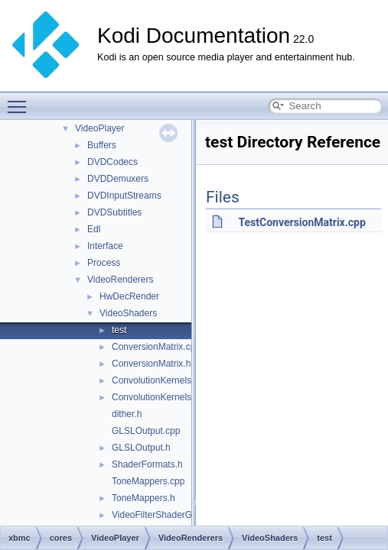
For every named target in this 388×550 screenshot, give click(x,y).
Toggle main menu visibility (21, 100)
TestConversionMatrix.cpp (301, 222)
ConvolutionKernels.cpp (160, 380)
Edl (93, 229)
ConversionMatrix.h (151, 363)
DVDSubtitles (114, 212)
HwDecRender (129, 296)
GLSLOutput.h (141, 447)
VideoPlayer (100, 128)
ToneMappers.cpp (148, 481)
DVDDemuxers (117, 178)
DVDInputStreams (124, 195)
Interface (105, 246)
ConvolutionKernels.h (155, 397)
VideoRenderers (120, 279)
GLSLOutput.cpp (146, 430)
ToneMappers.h (143, 498)
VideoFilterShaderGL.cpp (163, 515)
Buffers (101, 145)
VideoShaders (128, 313)
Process (103, 262)
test (119, 330)
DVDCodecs (112, 162)
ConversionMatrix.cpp (156, 346)
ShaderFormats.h (147, 464)
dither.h (127, 414)
